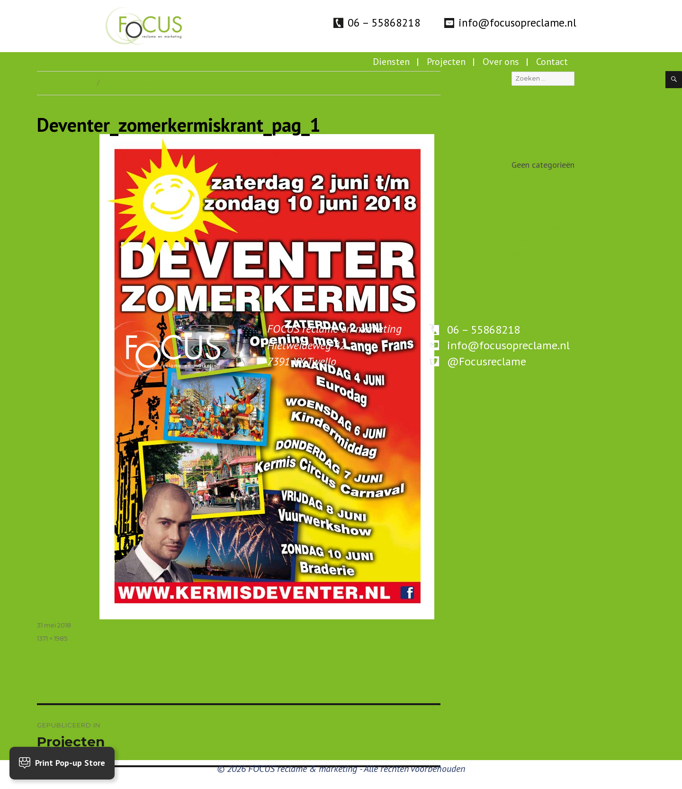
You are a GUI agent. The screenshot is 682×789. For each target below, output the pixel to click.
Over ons (501, 61)
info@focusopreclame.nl (517, 22)
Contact (552, 61)
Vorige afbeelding (64, 83)
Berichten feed (538, 226)
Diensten (391, 61)
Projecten (446, 61)
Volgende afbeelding (135, 83)
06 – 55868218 (384, 22)
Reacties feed (536, 240)
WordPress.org (538, 254)
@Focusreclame (486, 361)
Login (521, 213)
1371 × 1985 (52, 638)
